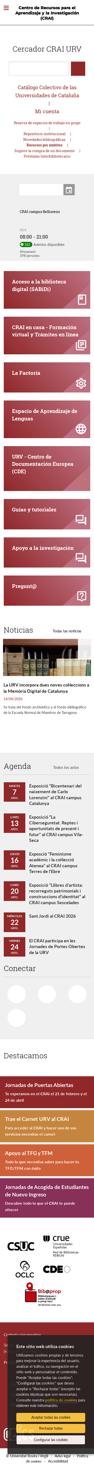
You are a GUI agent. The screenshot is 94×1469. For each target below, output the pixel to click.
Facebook (14, 992)
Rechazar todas (51, 1428)
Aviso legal (62, 1456)
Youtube (75, 992)
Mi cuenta (47, 111)
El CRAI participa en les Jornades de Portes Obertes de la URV (57, 946)
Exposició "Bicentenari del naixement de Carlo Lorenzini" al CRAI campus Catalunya (55, 794)
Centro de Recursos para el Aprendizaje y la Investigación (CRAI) (47, 13)
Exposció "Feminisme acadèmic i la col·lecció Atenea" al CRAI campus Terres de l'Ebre (53, 862)
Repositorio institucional (44, 133)
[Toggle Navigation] (6, 8)
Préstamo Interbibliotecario (47, 156)
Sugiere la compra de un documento (44, 150)
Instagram (14, 1016)
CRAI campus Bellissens (40, 211)
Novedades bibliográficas (44, 139)
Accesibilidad (58, 1461)
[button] (9, 234)
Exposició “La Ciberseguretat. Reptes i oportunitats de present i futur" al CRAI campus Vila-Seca (56, 828)
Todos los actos (66, 767)
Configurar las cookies (51, 1440)
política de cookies (61, 1400)
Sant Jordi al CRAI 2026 (52, 916)
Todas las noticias (67, 631)
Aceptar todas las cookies (50, 1417)
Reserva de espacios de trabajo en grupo (47, 122)
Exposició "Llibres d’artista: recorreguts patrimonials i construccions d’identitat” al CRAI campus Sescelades (57, 893)
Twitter (45, 992)
